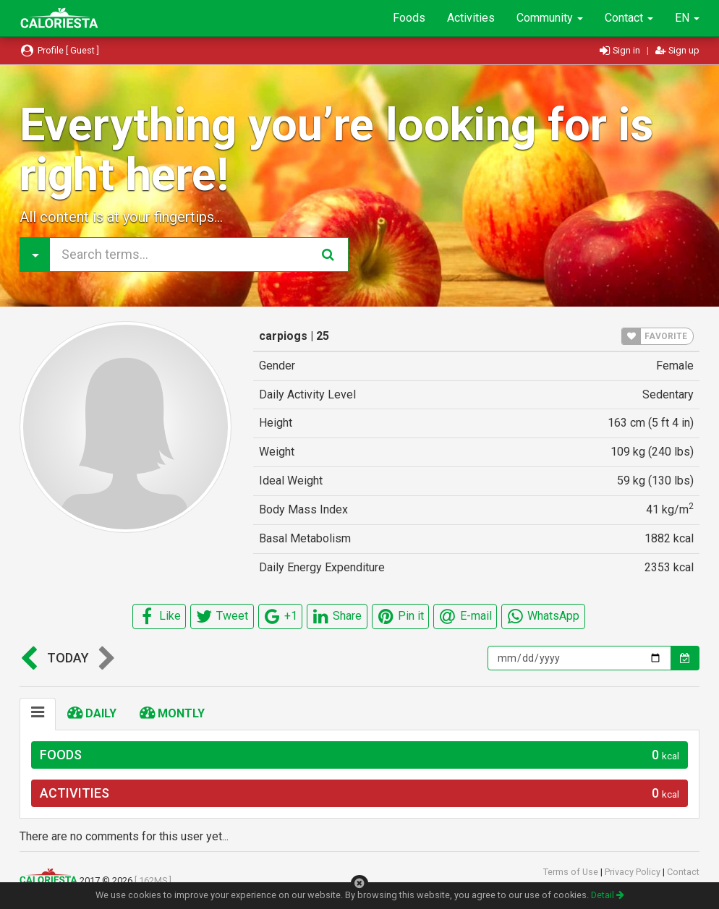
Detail (607, 894)
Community (549, 18)
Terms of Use (571, 871)
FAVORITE (654, 336)
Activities (471, 18)
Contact (629, 18)
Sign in (621, 50)
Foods (409, 18)
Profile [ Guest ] (59, 50)
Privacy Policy (634, 871)
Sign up (677, 50)
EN (687, 18)
